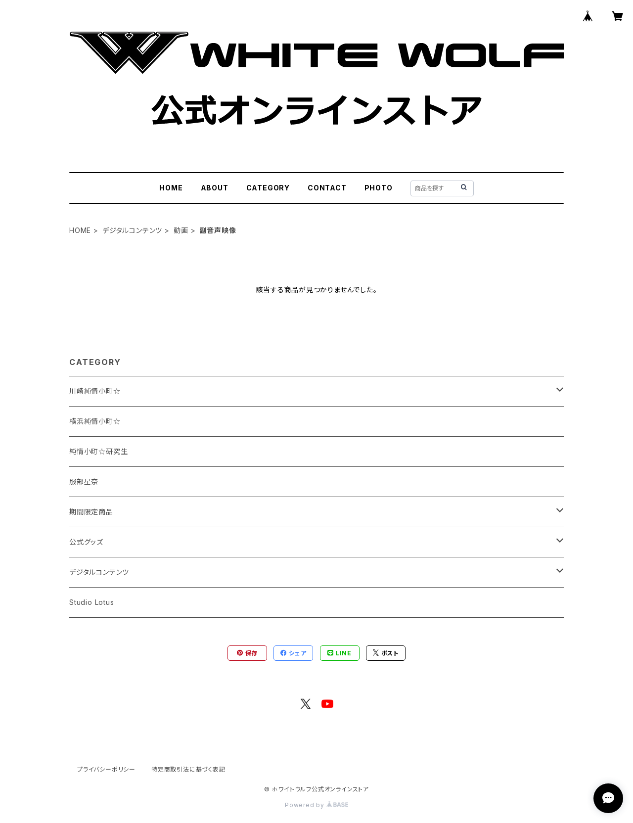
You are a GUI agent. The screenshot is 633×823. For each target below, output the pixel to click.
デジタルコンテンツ (132, 230)
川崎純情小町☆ (95, 391)
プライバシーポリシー (106, 769)
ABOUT (214, 187)
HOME (170, 187)
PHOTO (378, 187)
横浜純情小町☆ (95, 421)
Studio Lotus (91, 602)
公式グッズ (86, 542)
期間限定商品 (91, 511)
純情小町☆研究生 (98, 451)
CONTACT (327, 187)
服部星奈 (83, 481)
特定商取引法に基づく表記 (188, 769)
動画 (181, 230)
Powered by (316, 805)
